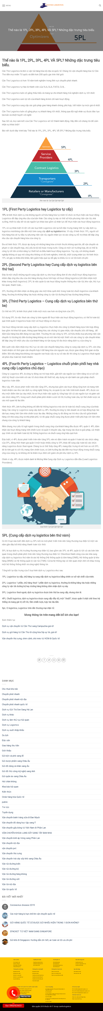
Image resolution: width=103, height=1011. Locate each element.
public (5, 802)
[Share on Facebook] (44, 660)
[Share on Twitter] (49, 660)
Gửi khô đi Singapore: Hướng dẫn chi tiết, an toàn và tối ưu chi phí (41, 940)
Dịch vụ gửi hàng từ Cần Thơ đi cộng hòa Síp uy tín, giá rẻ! (29, 632)
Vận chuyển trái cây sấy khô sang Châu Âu (21, 858)
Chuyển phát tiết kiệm (79, 965)
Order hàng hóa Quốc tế (13, 797)
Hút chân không (9, 781)
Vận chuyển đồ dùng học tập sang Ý (19, 822)
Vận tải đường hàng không (14, 874)
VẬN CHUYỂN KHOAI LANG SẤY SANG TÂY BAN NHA (27, 833)
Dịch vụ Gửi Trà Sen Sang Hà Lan (17, 709)
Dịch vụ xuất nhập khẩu (13, 730)
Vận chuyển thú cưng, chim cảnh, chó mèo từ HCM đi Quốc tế (31, 638)
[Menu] (6, 5)
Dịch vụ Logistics (10, 725)
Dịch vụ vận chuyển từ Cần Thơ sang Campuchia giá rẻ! (28, 626)
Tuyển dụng (7, 812)
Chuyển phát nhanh (11, 694)
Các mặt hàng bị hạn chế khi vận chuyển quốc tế (32, 914)
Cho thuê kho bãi (10, 689)
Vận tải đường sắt (11, 879)
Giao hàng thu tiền (10, 745)
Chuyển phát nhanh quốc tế (14, 704)
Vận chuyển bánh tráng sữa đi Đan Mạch (21, 817)
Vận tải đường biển (11, 864)
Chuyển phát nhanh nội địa (14, 699)
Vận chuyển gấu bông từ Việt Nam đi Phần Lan (24, 827)
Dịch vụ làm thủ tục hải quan (15, 720)
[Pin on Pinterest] (59, 660)
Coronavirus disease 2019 (22, 905)
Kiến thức (6, 792)
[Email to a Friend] (54, 660)
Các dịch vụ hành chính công (81, 963)
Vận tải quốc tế (9, 889)
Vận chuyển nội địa (11, 843)
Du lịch (5, 735)
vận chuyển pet (9, 848)
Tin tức (51, 26)
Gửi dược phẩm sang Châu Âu (16, 761)
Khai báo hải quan (10, 786)
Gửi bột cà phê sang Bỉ (13, 756)
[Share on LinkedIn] (63, 660)
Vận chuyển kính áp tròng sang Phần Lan (21, 838)
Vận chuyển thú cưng (12, 853)
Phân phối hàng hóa (17, 966)
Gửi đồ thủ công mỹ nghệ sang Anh (18, 771)
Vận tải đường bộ (10, 869)
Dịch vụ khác (8, 714)
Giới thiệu (6, 750)
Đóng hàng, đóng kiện (17, 965)
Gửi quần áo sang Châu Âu (14, 776)
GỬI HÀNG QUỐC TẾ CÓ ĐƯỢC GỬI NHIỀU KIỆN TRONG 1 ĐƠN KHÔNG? (44, 922)
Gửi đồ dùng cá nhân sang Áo (15, 766)
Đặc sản (6, 740)
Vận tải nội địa (9, 884)
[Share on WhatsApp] (39, 660)
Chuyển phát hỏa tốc (79, 962)
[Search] (100, 5)
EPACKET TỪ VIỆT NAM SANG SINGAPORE (31, 931)
